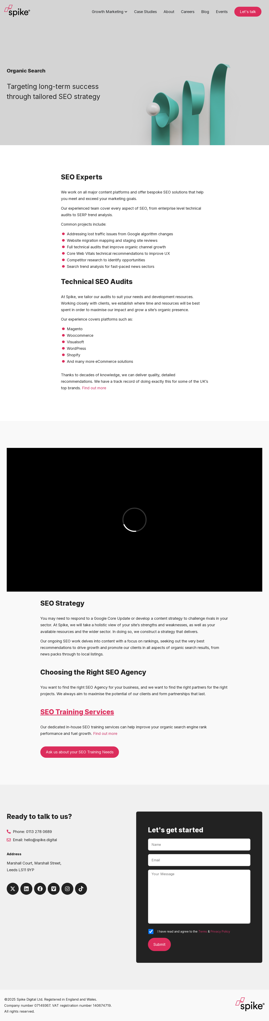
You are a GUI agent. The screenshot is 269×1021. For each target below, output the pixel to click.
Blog (205, 11)
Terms (202, 931)
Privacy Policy (220, 931)
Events (222, 11)
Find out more (94, 388)
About (169, 11)
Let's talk (248, 11)
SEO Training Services (77, 712)
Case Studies (145, 11)
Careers (187, 11)
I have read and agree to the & (194, 931)
